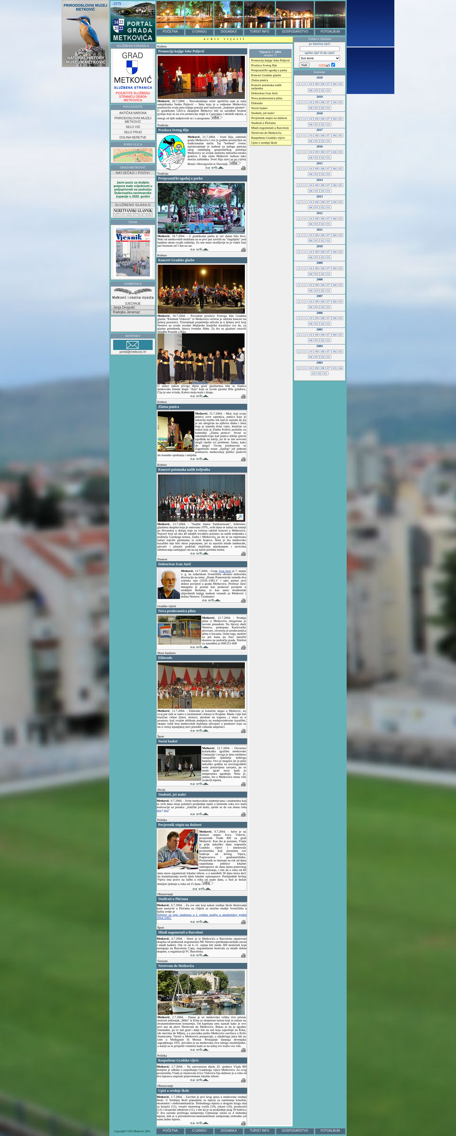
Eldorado (257, 103)
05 (340, 84)
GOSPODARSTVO (295, 31)
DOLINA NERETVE (133, 137)
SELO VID (133, 127)
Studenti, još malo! (263, 113)
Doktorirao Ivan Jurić (264, 93)
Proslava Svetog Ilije (264, 65)
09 (316, 84)
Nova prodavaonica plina (266, 98)
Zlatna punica (259, 80)
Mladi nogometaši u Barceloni (270, 127)
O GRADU (199, 31)
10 (310, 84)
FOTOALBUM (330, 31)
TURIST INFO (259, 31)
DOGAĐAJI (228, 31)
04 (310, 90)
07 (328, 84)
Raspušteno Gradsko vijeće (268, 137)
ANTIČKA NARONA (133, 113)
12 (298, 84)
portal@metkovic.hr (133, 346)
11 (304, 84)
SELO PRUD (133, 132)
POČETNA (170, 31)
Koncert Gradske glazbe (266, 75)
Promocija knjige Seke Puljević (270, 60)
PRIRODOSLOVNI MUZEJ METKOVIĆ (132, 119)
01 (328, 90)
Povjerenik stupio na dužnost (269, 118)
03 (316, 90)
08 (322, 84)
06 (334, 84)
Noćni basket (259, 108)
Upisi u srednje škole (264, 142)
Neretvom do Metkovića (266, 132)
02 (322, 90)
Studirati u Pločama (263, 123)
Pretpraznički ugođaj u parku (269, 70)
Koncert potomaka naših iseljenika (266, 86)
